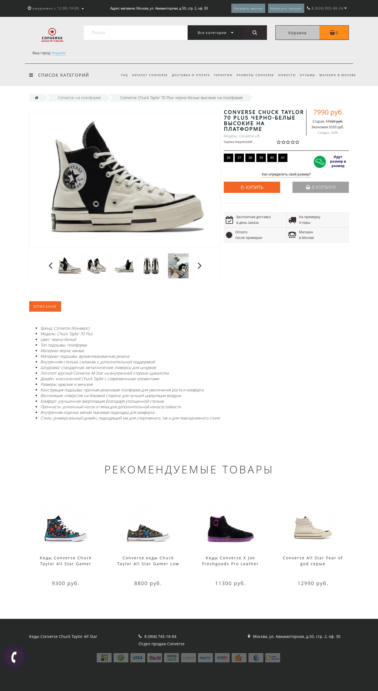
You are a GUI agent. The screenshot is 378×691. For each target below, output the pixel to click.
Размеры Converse (252, 75)
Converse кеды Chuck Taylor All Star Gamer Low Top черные (148, 563)
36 (229, 157)
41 (283, 157)
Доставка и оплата (186, 75)
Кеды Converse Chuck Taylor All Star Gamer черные (66, 563)
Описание (45, 306)
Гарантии (219, 75)
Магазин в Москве (337, 75)
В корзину (321, 187)
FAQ (118, 75)
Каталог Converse (145, 75)
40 (272, 157)
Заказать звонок (248, 8)
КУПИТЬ (254, 187)
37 (239, 157)
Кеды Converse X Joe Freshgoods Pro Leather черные (230, 563)
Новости (285, 75)
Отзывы (306, 75)
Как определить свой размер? (286, 174)
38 (250, 157)
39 (261, 157)
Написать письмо (286, 8)
